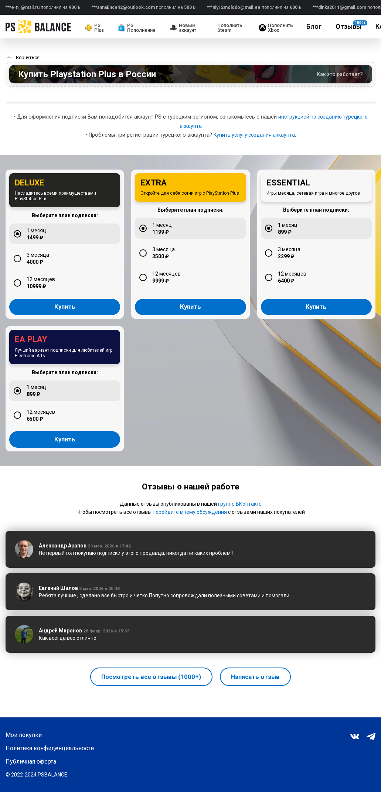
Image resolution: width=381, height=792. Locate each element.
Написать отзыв (258, 693)
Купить (65, 316)
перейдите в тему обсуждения (190, 529)
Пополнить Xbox (276, 28)
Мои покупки (24, 735)
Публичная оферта (31, 762)
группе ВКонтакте (240, 520)
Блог (314, 26)
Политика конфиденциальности (50, 748)
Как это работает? (340, 74)
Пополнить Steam (229, 28)
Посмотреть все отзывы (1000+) (148, 693)
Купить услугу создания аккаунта (254, 135)
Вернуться (28, 57)
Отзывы (351, 25)
